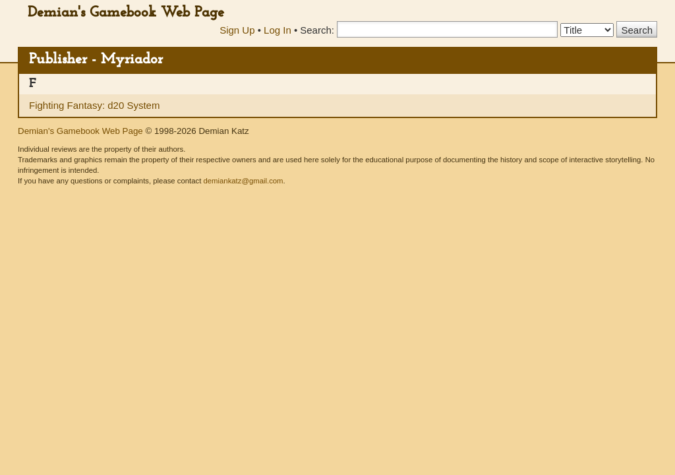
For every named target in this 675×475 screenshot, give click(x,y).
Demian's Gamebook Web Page (126, 12)
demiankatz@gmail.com (243, 181)
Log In (277, 30)
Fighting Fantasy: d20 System (94, 105)
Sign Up (237, 30)
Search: (317, 30)
